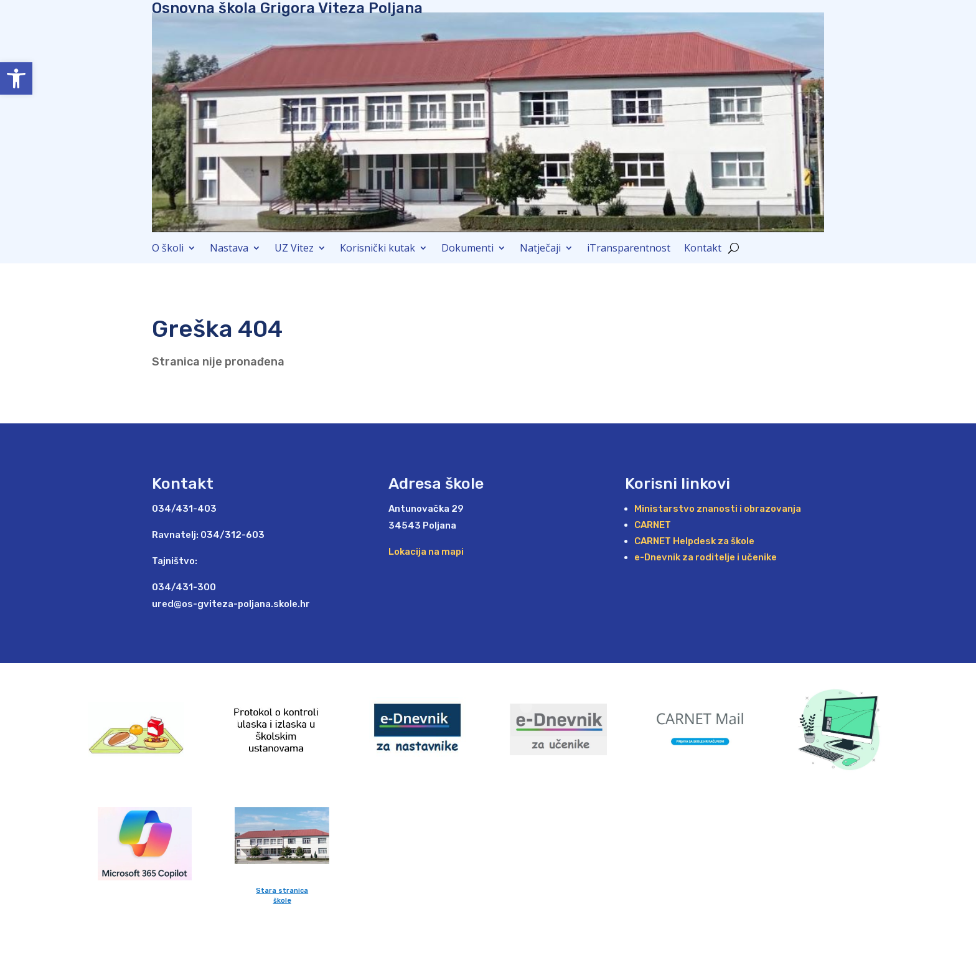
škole (282, 901)
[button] (16, 78)
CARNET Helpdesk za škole (694, 541)
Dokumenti (467, 249)
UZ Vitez (294, 249)
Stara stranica (282, 891)
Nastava (229, 249)
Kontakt (702, 249)
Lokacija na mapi (426, 551)
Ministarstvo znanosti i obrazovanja (717, 508)
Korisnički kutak (377, 249)
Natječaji (540, 249)
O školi (168, 249)
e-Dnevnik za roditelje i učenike (705, 557)
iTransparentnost (628, 249)
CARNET (652, 524)
